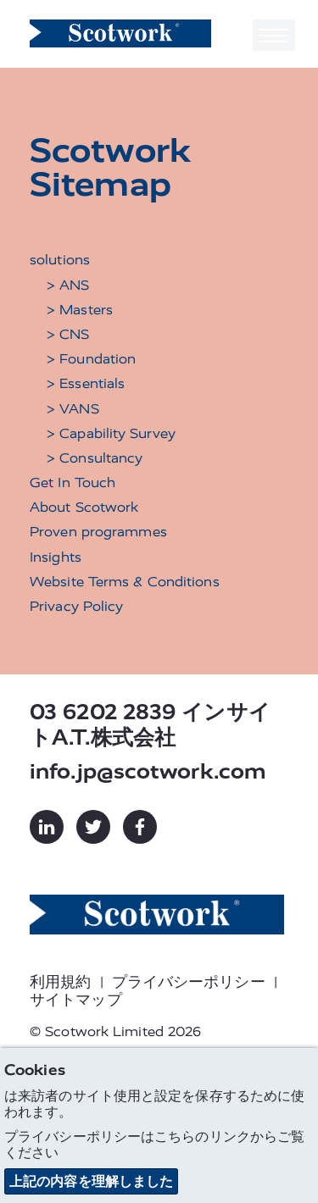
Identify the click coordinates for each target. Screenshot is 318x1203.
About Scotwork (84, 507)
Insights (55, 557)
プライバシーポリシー (188, 981)
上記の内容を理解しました (91, 1181)
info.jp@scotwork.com (148, 771)
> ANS (68, 285)
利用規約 (60, 981)
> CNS (68, 334)
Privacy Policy (76, 606)
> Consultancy (94, 458)
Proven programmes (98, 532)
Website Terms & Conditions (125, 582)
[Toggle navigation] (274, 35)
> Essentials (86, 383)
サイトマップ (76, 999)
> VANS (73, 409)
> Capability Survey (111, 433)
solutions (60, 260)
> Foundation (91, 359)
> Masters (80, 310)
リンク (229, 1136)
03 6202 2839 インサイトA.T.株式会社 (150, 725)
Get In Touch (72, 482)
